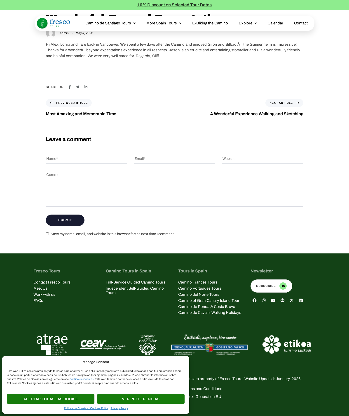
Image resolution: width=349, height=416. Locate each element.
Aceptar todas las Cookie (50, 399)
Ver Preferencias (141, 399)
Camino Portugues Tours (199, 288)
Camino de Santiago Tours (110, 23)
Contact (301, 23)
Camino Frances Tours (198, 282)
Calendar (275, 23)
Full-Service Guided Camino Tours (135, 282)
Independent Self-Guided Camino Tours (135, 290)
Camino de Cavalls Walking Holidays (209, 312)
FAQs (38, 300)
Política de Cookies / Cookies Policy (86, 408)
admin (64, 33)
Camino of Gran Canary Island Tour (208, 300)
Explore (248, 23)
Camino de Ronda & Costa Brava (206, 307)
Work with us (44, 294)
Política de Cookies (82, 379)
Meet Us (40, 288)
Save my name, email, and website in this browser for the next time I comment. (113, 234)
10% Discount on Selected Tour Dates (174, 4)
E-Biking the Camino (210, 23)
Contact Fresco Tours (52, 282)
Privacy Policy (119, 408)
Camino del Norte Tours (198, 294)
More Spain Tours (163, 23)
